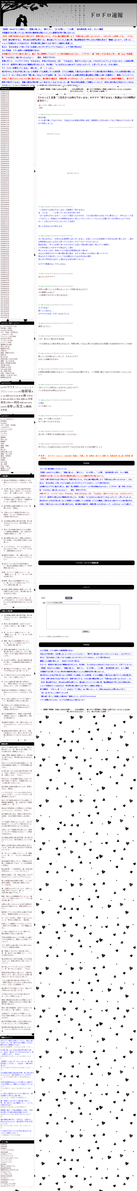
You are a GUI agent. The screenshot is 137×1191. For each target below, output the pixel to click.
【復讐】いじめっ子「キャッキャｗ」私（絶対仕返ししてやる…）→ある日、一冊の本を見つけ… (17, 1063)
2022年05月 (5, 186)
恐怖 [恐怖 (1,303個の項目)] (11, 399)
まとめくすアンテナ (8, 1186)
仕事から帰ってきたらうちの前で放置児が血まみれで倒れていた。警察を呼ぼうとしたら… (16, 906)
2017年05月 (5, 309)
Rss (6, 2)
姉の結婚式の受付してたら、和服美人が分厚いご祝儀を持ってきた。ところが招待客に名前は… (16, 863)
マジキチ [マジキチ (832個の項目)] (10, 392)
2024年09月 (5, 129)
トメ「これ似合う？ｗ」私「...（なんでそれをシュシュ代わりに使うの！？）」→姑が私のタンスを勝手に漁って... (78, 571)
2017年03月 (5, 313)
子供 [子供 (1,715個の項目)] (28, 396)
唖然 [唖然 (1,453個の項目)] (8, 396)
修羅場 (3, 344)
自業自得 (113, 456)
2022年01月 (5, 194)
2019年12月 (5, 245)
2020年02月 (5, 241)
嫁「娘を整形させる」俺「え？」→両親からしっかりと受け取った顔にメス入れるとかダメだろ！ (72, 574)
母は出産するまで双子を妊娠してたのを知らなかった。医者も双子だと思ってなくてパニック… (16, 961)
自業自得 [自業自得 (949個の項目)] (4, 407)
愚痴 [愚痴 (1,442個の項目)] (23, 399)
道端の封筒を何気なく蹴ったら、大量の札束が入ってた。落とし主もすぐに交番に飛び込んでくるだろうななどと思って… (16, 975)
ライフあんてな (6, 1174)
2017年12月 (5, 295)
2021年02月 (5, 217)
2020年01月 (5, 243)
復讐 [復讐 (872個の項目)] (8, 399)
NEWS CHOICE (6, 1176)
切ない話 (4, 347)
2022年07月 (5, 182)
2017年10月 (5, 299)
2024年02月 (5, 143)
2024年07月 (5, 133)
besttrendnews (6, 1168)
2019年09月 (5, 252)
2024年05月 (5, 137)
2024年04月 (5, 139)
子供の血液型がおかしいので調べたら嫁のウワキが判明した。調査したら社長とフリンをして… (16, 939)
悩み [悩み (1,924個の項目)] (19, 399)
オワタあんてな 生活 (8, 1184)
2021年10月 (5, 200)
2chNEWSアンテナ (7, 1180)
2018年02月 (5, 291)
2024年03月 (5, 141)
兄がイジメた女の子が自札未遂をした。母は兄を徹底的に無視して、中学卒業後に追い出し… (18, 566)
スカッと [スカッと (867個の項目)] (26, 387)
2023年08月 (5, 155)
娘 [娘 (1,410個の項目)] (22, 396)
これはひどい (5, 334)
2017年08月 (5, 303)
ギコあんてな (5, 1172)
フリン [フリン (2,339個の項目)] (4, 391)
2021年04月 (5, 213)
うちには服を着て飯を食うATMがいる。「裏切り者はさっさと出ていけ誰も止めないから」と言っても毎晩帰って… (18, 684)
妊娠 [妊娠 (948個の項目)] (16, 396)
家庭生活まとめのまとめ (9, 1170)
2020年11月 (5, 223)
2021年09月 (5, 202)
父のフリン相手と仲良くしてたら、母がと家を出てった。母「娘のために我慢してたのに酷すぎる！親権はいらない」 (16, 749)
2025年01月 (5, 120)
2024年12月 (5, 122)
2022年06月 (5, 184)
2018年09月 (5, 276)
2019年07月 (5, 256)
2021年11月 (5, 198)
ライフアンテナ (6, 1160)
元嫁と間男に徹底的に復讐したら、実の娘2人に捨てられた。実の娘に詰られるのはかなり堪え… (18, 591)
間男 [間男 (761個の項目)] (24, 407)
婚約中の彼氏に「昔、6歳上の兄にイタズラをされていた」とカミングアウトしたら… (18, 557)
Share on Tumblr (68, 598)
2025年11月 (5, 100)
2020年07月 (5, 231)
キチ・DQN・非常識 (8, 332)
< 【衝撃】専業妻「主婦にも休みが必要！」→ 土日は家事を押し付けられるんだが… (61, 90)
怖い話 (3, 357)
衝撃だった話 (5, 375)
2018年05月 (5, 284)
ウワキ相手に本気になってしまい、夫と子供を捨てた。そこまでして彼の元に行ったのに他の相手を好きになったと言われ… (16, 824)
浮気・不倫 (5, 373)
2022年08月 (5, 180)
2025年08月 (5, 106)
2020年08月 (5, 229)
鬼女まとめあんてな (8, 1166)
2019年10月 (5, 250)
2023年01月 (5, 170)
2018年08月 (5, 278)
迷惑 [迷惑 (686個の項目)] (14, 407)
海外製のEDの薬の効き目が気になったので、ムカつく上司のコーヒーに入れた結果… (16, 1029)
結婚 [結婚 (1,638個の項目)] (21, 402)
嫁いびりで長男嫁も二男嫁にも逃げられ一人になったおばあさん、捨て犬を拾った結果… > (109, 90)
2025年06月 (5, 110)
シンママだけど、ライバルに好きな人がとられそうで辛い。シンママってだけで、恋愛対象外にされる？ (18, 549)
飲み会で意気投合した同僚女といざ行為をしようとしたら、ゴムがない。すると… (18, 482)
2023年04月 (5, 163)
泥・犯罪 (4, 371)
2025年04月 (5, 114)
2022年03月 (5, 190)
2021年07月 (5, 207)
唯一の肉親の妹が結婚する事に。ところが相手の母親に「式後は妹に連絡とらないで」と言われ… (16, 883)
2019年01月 (5, 268)
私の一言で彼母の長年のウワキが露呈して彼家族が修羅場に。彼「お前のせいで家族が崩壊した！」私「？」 (18, 532)
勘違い (75, 456)
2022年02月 (5, 192)
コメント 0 (61, 105)
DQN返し (4, 328)
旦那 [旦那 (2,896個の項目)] (30, 399)
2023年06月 (5, 159)
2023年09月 (5, 153)
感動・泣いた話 (6, 361)
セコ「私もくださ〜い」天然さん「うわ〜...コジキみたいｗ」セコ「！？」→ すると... (68, 568)
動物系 (3, 349)
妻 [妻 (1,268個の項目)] (20, 396)
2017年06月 (5, 307)
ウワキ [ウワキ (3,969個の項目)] (11, 387)
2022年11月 (5, 174)
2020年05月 (5, 235)
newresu (4, 1144)
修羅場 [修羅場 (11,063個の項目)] (26, 391)
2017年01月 (5, 317)
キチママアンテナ (7, 1156)
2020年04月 (5, 237)
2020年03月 (5, 239)
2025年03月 (5, 116)
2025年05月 (5, 112)
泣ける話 (4, 369)
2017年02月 (5, 315)
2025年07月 (5, 108)
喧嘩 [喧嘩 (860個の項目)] (11, 396)
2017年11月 (5, 297)
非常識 (127, 456)
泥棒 (104, 456)
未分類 (3, 365)
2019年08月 (5, 254)
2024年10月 (5, 127)
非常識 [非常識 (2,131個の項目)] (4, 410)
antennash (4, 1152)
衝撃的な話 (5, 377)
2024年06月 (5, 135)
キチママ (51, 456)
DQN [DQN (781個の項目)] (2, 387)
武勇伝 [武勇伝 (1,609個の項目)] (9, 402)
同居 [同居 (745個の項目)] (4, 396)
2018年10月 (5, 274)
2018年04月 (5, 286)
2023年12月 (5, 147)
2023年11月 (5, 149)
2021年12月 (5, 196)
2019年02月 (5, 266)
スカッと (59, 456)
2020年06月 (5, 233)
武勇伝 (3, 367)
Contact (12, 2)
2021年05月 (5, 211)
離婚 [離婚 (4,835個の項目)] (28, 406)
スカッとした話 (6, 336)
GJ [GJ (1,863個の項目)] (5, 387)
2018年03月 (5, 289)
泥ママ (98, 456)
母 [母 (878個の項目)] (12, 402)
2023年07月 (5, 157)
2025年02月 (5, 118)
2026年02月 (5, 94)
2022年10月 (5, 176)
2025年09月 (5, 104)
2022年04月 (5, 188)
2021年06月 (5, 209)
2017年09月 (5, 301)
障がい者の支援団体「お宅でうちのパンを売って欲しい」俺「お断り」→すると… (18, 626)
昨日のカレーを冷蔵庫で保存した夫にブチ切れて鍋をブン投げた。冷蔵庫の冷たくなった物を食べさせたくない (18, 499)
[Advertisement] (57, 145)
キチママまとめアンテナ (9, 1158)
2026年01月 (5, 96)
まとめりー (5, 1178)
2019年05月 (5, 260)
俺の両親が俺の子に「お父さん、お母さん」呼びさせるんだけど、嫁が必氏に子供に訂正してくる (17, 1121)
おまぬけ (4, 330)
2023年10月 (5, 151)
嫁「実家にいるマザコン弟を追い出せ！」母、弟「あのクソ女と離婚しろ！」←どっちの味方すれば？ (16, 953)
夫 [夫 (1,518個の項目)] (14, 396)
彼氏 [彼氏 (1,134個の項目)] (4, 399)
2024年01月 (5, 145)
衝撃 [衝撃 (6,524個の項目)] (10, 406)
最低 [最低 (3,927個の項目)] (3, 402)
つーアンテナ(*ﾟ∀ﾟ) (7, 1150)
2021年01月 (5, 219)
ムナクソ (4, 342)
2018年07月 (5, 280)
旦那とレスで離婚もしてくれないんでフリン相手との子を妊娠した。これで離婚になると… (16, 926)
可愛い (82, 456)
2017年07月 (5, 305)
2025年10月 (5, 102)
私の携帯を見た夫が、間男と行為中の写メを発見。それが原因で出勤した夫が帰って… (18, 540)
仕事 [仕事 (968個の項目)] (19, 392)
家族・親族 (5, 353)
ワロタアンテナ (6, 1162)
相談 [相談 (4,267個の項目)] (16, 402)
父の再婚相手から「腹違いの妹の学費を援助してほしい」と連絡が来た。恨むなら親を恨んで (18, 716)
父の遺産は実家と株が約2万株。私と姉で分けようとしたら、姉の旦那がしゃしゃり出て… (18, 523)
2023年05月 (5, 161)
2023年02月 (5, 168)
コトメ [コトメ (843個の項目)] (21, 387)
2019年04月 (5, 262)
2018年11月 (5, 272)
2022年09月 (5, 178)
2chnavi (3, 1164)
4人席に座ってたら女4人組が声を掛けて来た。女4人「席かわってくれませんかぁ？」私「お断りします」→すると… (18, 491)
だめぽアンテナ (6, 1154)
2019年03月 (5, 264)
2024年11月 (5, 125)
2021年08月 (5, 204)
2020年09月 (5, 227)
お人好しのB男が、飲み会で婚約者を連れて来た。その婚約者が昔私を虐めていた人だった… (18, 662)
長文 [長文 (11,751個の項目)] (19, 406)
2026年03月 (5, 92)
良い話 (121, 456)
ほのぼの (4, 338)
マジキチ (4, 340)
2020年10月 (5, 225)
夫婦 (2, 351)
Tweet (41, 107)
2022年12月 (5, 172)
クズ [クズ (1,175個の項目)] (16, 387)
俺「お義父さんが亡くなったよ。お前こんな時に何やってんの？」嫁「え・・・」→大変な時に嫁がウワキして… (16, 890)
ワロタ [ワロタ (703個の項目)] (15, 391)
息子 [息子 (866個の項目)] (15, 399)
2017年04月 (5, 311)
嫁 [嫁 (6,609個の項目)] (24, 395)
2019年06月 (5, 258)
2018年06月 (5, 282)
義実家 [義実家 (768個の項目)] (30, 402)
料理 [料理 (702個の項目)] (26, 399)
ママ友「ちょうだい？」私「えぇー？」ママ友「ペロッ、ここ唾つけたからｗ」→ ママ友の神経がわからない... (77, 580)
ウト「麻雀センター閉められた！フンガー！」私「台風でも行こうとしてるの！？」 (68, 577)
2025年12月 (5, 98)
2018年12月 (5, 270)
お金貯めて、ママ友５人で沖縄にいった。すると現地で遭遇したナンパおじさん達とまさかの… (16, 1016)
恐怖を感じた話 (6, 359)
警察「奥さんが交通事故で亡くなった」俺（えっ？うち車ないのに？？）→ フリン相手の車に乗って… (18, 583)
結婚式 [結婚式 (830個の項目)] (26, 402)
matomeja (4, 1182)
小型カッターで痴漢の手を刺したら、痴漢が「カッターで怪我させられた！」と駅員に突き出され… (18, 514)
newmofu (4, 1146)
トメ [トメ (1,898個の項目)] (31, 387)
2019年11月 (5, 248)
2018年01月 (5, 293)
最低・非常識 (5, 363)
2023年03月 (5, 166)
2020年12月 (5, 221)
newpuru (4, 1148)
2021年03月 (5, 215)
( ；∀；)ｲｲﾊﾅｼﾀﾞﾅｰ (7, 326)
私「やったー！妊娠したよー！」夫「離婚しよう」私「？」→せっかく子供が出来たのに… (18, 574)
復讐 (2, 355)
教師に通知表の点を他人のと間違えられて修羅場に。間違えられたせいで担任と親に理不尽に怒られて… (16, 1002)
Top (2, 2)
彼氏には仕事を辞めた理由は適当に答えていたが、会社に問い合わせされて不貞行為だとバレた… (16, 847)
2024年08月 (5, 131)
